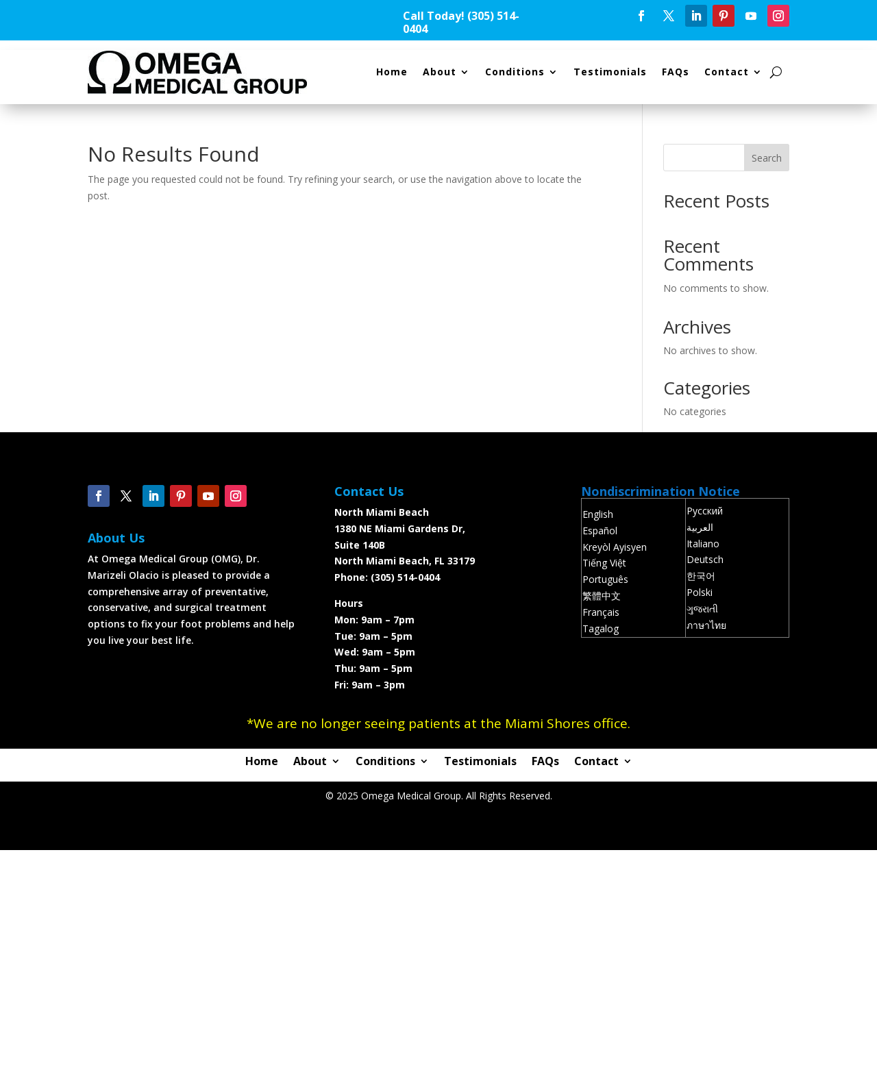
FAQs (675, 71)
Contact (726, 71)
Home (392, 71)
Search (767, 157)
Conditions (515, 71)
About (439, 71)
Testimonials (610, 71)
